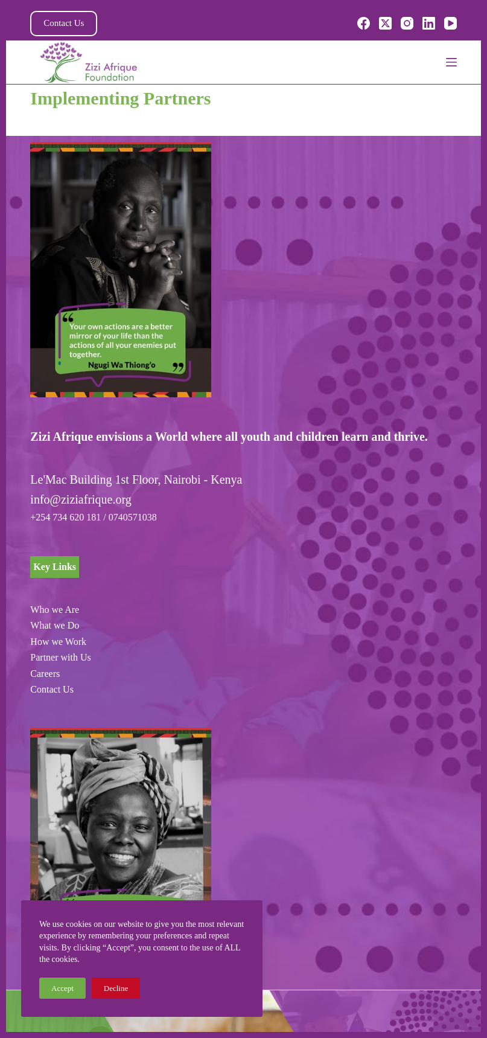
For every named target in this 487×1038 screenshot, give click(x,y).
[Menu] (451, 62)
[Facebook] (363, 23)
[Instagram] (407, 23)
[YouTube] (450, 23)
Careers (45, 673)
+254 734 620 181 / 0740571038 (93, 517)
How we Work (58, 641)
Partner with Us (60, 657)
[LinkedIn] (428, 23)
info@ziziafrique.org (80, 499)
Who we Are (54, 609)
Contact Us (63, 23)
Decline (116, 988)
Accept (62, 988)
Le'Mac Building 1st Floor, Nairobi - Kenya (136, 479)
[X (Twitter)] (385, 23)
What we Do (54, 625)
